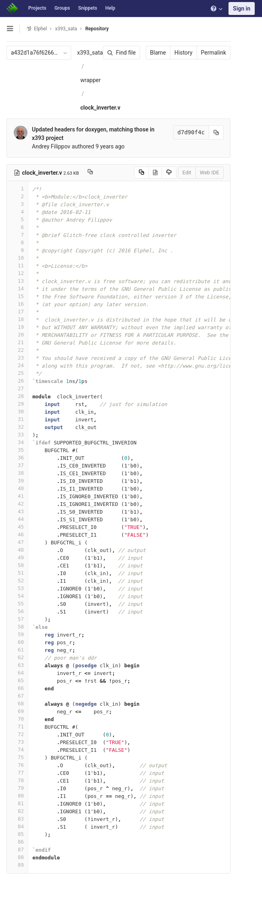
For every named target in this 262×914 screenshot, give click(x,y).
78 (17, 780)
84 (17, 826)
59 (17, 634)
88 (17, 857)
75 (17, 757)
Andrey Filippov (51, 146)
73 (17, 742)
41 (17, 496)
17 (17, 312)
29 (17, 404)
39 (17, 481)
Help (110, 8)
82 (17, 811)
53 (17, 588)
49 (17, 557)
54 (17, 596)
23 (17, 358)
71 (17, 727)
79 (17, 788)
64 (17, 673)
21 (17, 342)
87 (17, 849)
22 (17, 350)
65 (17, 680)
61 (17, 650)
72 (17, 734)
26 (17, 381)
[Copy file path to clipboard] (90, 173)
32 (17, 427)
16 (17, 304)
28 (17, 396)
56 (17, 611)
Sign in (241, 8)
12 (17, 273)
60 (17, 642)
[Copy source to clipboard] (141, 173)
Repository (97, 29)
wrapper (90, 80)
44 (17, 519)
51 (17, 573)
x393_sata (90, 52)
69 (17, 711)
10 (17, 258)
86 (17, 842)
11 (17, 265)
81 (17, 803)
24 (17, 365)
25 (17, 373)
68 (17, 703)
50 (17, 565)
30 (17, 411)
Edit (186, 172)
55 (17, 604)
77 (17, 773)
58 (17, 627)
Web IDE (209, 172)
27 (17, 388)
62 (17, 657)
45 (17, 527)
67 (17, 696)
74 (17, 750)
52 (17, 581)
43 (17, 511)
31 (17, 419)
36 (17, 458)
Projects (37, 8)
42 (17, 504)
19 (17, 327)
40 (17, 488)
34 (17, 442)
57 (17, 619)
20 (17, 335)
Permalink (213, 52)
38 (17, 473)
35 (17, 450)
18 (17, 319)
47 (17, 542)
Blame (158, 52)
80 (17, 796)
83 (17, 819)
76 (17, 765)
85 (17, 834)
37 (17, 465)
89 (17, 865)
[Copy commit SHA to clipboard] (216, 132)
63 (17, 665)
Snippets (87, 8)
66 (17, 688)
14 (17, 289)
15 (17, 296)
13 (17, 281)
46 (17, 534)
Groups (62, 8)
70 (17, 719)
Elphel (36, 28)
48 (17, 550)
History (183, 52)
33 (17, 435)
